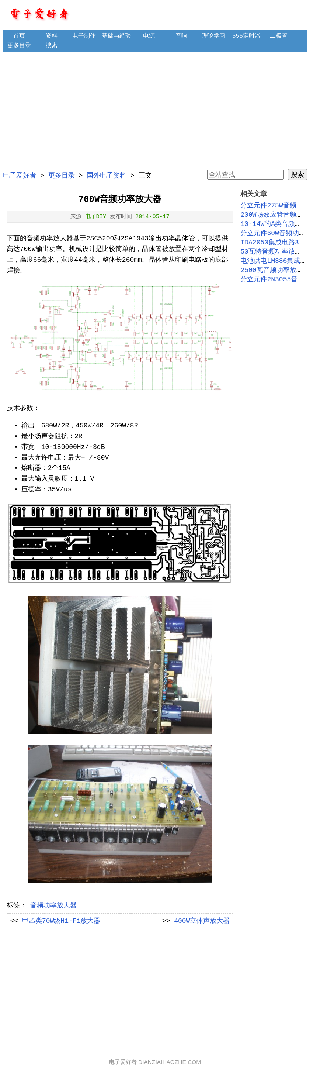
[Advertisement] (155, 110)
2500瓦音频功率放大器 (274, 270)
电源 (149, 36)
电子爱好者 (19, 175)
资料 (52, 36)
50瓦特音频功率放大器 (274, 251)
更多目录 (19, 45)
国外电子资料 (106, 175)
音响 (181, 36)
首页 (19, 36)
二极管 (279, 36)
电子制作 (84, 36)
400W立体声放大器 (202, 921)
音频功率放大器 (53, 905)
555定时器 (246, 36)
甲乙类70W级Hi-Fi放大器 (61, 921)
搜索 (52, 45)
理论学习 (214, 36)
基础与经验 (116, 36)
